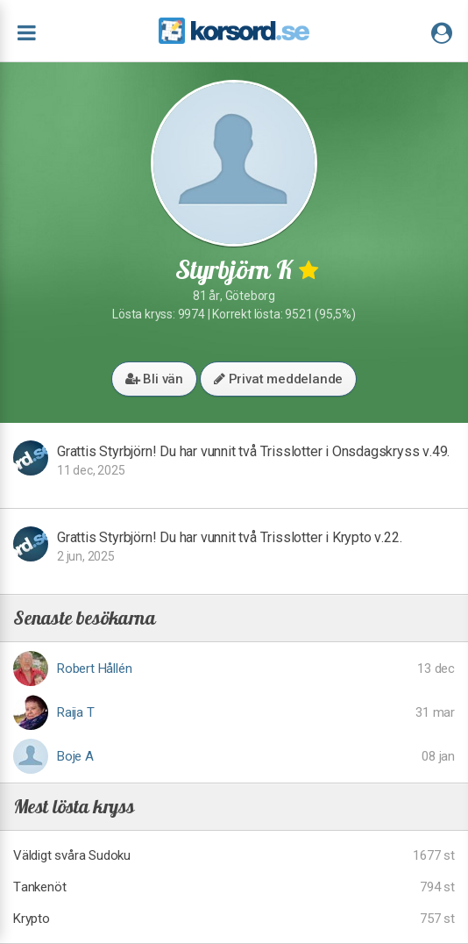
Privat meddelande (278, 379)
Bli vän (154, 379)
